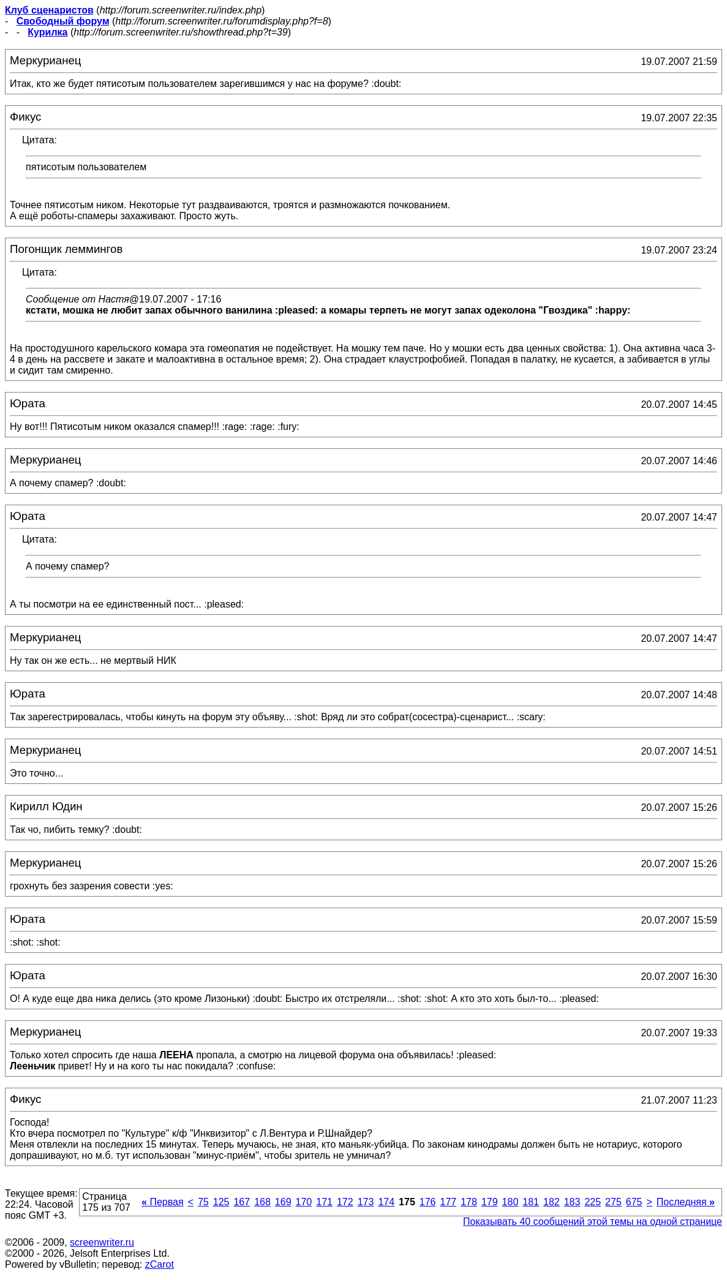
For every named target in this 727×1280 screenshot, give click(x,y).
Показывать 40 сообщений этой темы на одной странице (592, 1221)
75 (203, 1202)
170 (304, 1202)
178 (469, 1202)
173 (366, 1202)
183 (572, 1202)
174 (386, 1202)
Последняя (686, 1202)
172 (345, 1202)
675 (634, 1202)
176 (428, 1202)
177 (448, 1202)
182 (551, 1202)
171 (324, 1202)
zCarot (159, 1264)
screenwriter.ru (102, 1242)
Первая (162, 1202)
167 (241, 1202)
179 (489, 1202)
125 (221, 1202)
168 (262, 1202)
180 (510, 1202)
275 (613, 1202)
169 (283, 1202)
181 (530, 1202)
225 (592, 1202)
